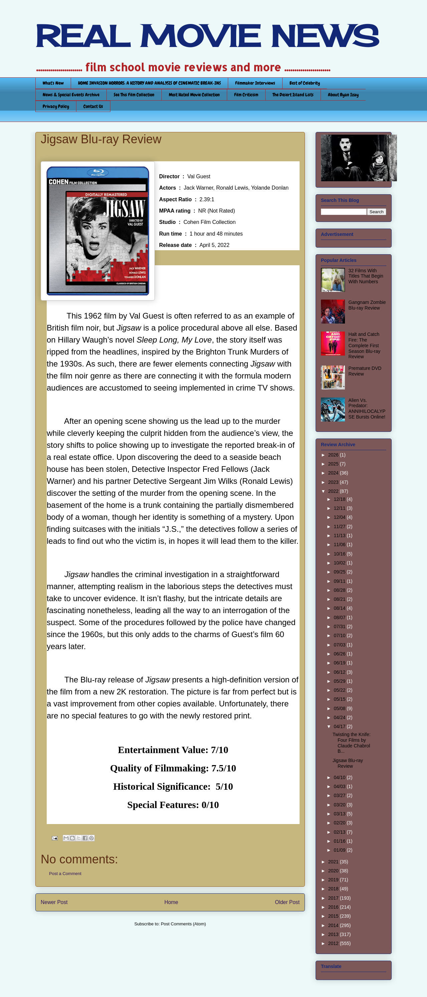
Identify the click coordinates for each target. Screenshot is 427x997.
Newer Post (54, 902)
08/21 (340, 599)
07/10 (340, 635)
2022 (334, 491)
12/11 (340, 508)
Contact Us (93, 106)
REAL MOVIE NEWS (207, 36)
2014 (334, 925)
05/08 (340, 708)
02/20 (340, 822)
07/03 (340, 644)
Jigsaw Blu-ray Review (348, 763)
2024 (334, 473)
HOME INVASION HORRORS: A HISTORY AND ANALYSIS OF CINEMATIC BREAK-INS (149, 83)
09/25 (340, 571)
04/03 (340, 786)
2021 (334, 861)
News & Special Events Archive (71, 95)
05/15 (340, 699)
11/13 (340, 535)
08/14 (340, 608)
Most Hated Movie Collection (194, 95)
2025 (334, 464)
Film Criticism (246, 95)
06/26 (340, 653)
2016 (334, 907)
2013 (334, 934)
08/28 (340, 590)
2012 (334, 943)
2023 (334, 482)
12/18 (340, 499)
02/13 (340, 832)
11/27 (340, 526)
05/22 (340, 690)
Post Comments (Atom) (183, 923)
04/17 (340, 726)
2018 (334, 888)
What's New (53, 83)
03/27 (340, 795)
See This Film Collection (134, 95)
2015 (334, 916)
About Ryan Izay (343, 95)
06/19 (340, 662)
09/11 (340, 581)
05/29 (340, 681)
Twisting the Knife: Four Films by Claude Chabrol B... (352, 743)
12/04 (340, 517)
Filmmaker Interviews (255, 83)
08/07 (340, 617)
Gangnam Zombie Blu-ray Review (367, 305)
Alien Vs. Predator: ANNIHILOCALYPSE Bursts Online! (367, 409)
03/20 (340, 804)
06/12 (340, 672)
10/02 (340, 562)
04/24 (340, 717)
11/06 (340, 544)
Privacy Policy (56, 106)
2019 (334, 879)
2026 (334, 455)
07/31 (340, 626)
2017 (334, 898)
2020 (334, 870)
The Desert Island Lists (293, 95)
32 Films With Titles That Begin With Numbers (366, 276)
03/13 (340, 813)
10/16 (340, 553)
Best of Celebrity (305, 83)
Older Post (287, 902)
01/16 (340, 841)
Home (171, 902)
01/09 (340, 850)
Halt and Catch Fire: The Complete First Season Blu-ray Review (365, 345)
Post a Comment (65, 873)
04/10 (340, 777)
